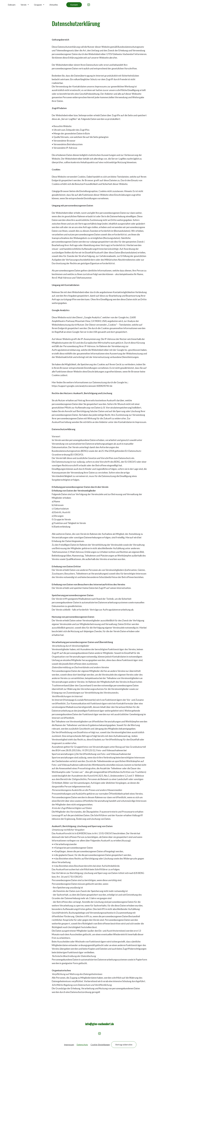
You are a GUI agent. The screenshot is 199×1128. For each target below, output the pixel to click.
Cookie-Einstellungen (100, 1117)
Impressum (69, 1117)
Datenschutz (82, 1117)
